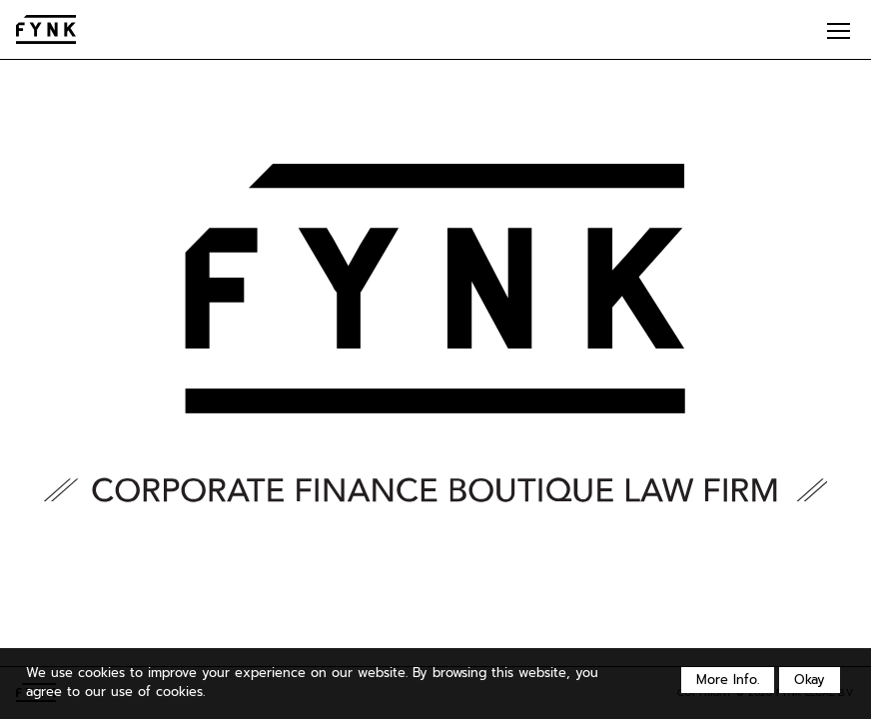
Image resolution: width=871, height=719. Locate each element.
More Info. (727, 679)
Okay (809, 679)
